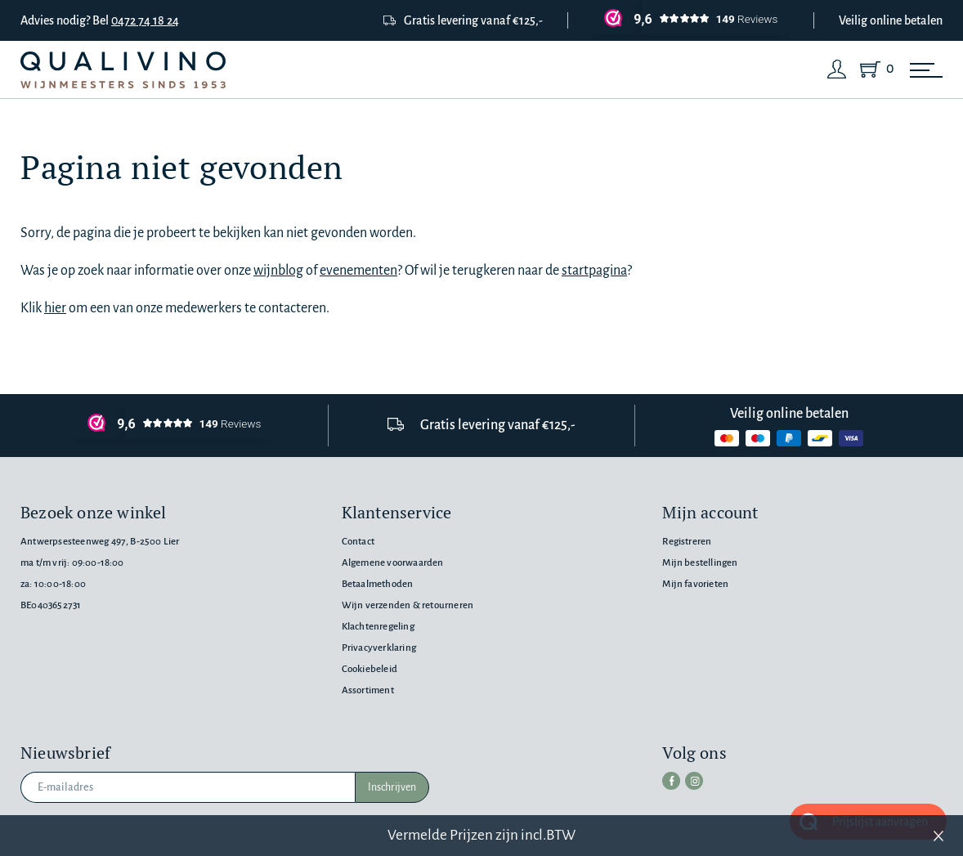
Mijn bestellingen (699, 563)
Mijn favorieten (695, 584)
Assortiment (368, 690)
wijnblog (278, 270)
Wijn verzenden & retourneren (407, 605)
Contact (358, 541)
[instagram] (694, 781)
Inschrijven (392, 787)
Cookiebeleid (369, 669)
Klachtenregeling (378, 626)
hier (55, 308)
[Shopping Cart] (873, 69)
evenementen (358, 270)
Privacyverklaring (379, 648)
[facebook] (671, 781)
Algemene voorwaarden (393, 563)
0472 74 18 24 (145, 20)
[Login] (837, 69)
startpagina (594, 270)
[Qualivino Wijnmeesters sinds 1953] (123, 70)
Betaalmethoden (378, 584)
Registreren (686, 541)
